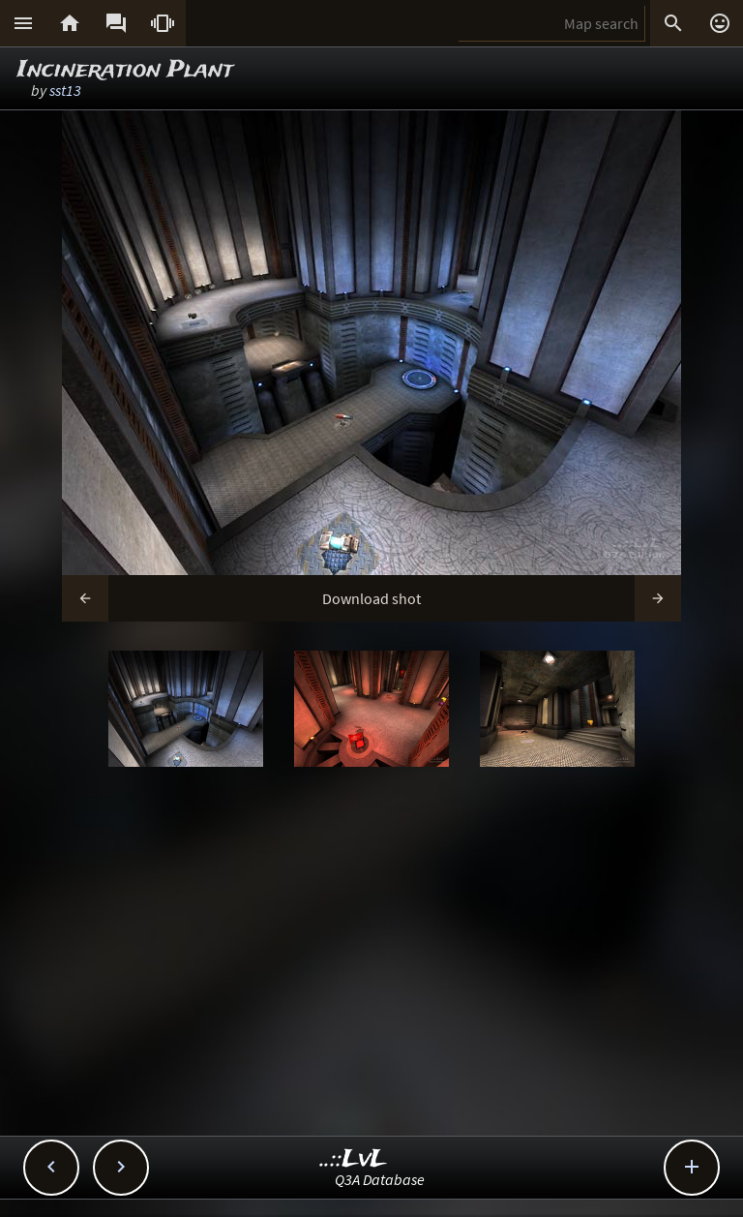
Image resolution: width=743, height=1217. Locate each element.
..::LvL (353, 1159)
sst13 (65, 90)
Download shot (371, 598)
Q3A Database (380, 1179)
